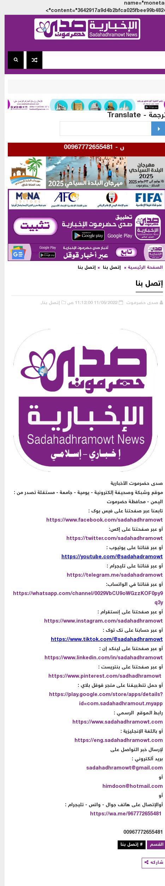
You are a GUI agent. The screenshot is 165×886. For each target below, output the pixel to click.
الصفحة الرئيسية (140, 267)
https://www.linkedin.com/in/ (76, 658)
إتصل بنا (107, 267)
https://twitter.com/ (87, 538)
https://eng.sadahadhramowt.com (114, 740)
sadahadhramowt (135, 520)
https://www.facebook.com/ (77, 520)
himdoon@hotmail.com (128, 786)
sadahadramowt (137, 575)
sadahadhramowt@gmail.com (120, 768)
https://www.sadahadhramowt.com (113, 722)
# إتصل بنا (127, 845)
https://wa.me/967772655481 (121, 814)
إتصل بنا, (45, 303)
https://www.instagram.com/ (76, 621)
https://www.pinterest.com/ (79, 676)
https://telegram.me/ (89, 575)
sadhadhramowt (136, 676)
